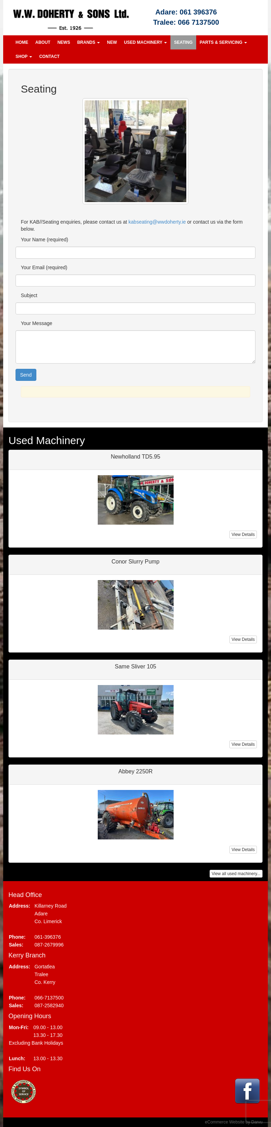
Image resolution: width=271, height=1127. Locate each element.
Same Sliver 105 (135, 666)
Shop (24, 56)
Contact (49, 56)
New (112, 42)
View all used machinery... (236, 873)
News (64, 42)
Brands (88, 42)
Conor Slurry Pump (135, 562)
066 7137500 (198, 22)
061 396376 (198, 12)
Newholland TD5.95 (135, 457)
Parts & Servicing (223, 42)
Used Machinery (145, 42)
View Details (243, 534)
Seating (183, 42)
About (42, 42)
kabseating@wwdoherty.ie (157, 222)
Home (22, 42)
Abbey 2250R (136, 771)
